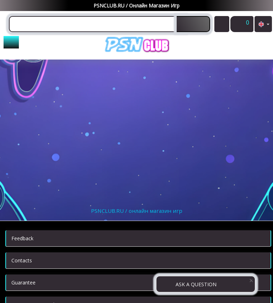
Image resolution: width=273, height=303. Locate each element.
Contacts (21, 260)
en (263, 24)
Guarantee (23, 282)
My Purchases (221, 26)
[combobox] (97, 24)
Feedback (22, 238)
